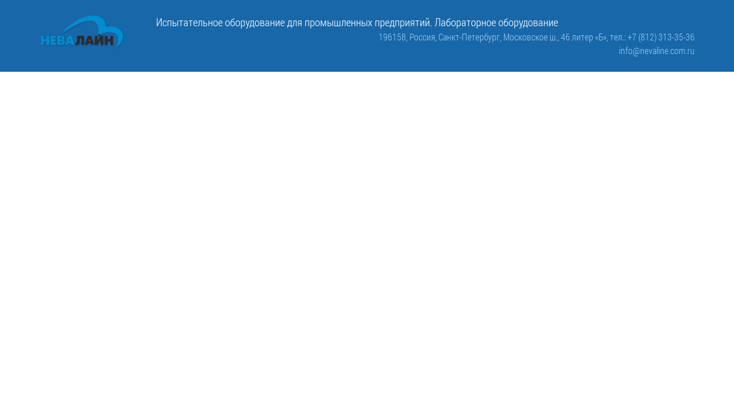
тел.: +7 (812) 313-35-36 (652, 37)
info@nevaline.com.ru (657, 50)
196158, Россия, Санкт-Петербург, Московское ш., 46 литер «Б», (494, 37)
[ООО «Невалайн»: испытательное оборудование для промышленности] (82, 32)
